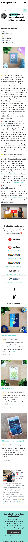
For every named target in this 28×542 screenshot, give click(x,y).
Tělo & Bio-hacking (8, 42)
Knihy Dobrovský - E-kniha (14, 266)
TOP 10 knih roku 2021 (18, 182)
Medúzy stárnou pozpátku (13, 441)
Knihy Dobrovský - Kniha (14, 258)
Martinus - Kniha (14, 243)
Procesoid (10, 198)
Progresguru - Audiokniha (14, 282)
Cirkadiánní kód (9, 335)
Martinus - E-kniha (14, 251)
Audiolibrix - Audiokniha (14, 274)
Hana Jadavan (8, 2)
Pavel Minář (18, 198)
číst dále (13, 351)
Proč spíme (5, 174)
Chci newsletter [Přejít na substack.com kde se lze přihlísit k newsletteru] (14, 532)
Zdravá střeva (15, 174)
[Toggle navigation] (25, 2)
